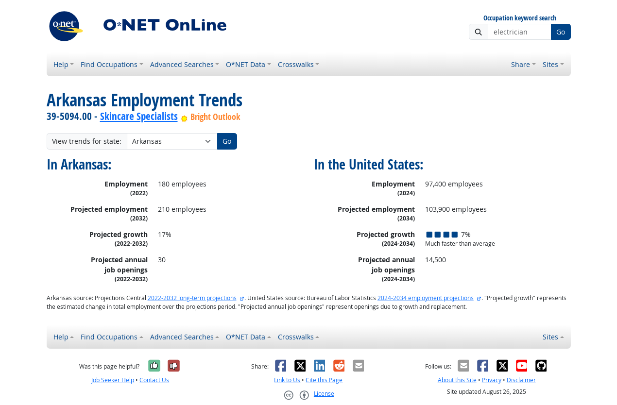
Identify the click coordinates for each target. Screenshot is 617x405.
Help (61, 64)
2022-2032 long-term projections (192, 298)
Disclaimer (521, 380)
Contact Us (154, 380)
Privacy (491, 380)
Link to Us (287, 380)
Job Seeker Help (112, 380)
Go (560, 31)
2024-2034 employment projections (425, 298)
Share (520, 64)
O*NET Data (245, 64)
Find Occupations (109, 64)
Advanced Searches (182, 64)
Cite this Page (324, 380)
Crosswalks (296, 64)
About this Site (457, 380)
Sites (550, 64)
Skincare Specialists (139, 116)
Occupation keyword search (519, 18)
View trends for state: (86, 141)
